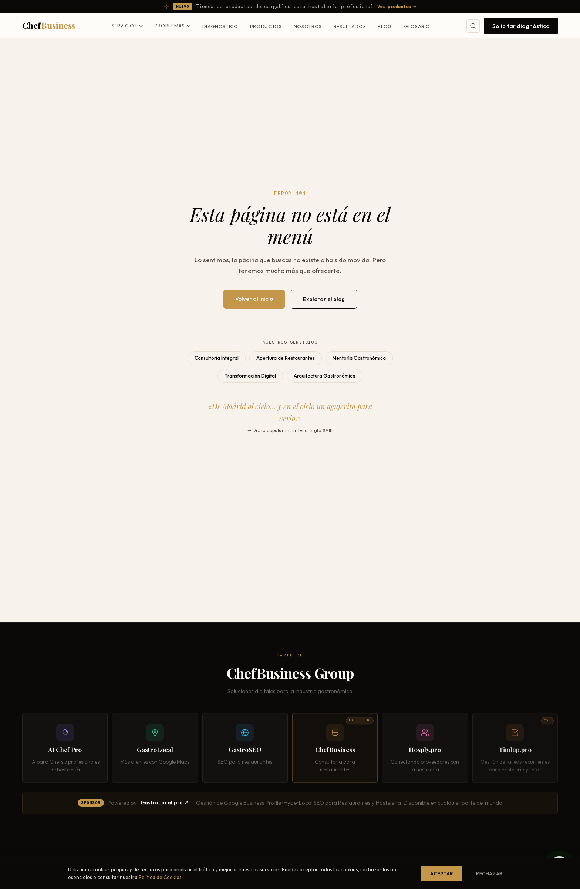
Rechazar (489, 873)
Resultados (350, 26)
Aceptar (441, 873)
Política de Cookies (160, 877)
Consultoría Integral (217, 358)
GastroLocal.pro (164, 804)
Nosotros (308, 26)
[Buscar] (473, 26)
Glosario (417, 26)
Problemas (172, 25)
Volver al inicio (254, 298)
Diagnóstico (220, 26)
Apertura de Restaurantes (285, 358)
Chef (48, 25)
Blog (385, 26)
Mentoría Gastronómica (359, 358)
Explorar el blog (324, 298)
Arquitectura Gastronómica (324, 376)
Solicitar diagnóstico (521, 26)
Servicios (127, 25)
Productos (266, 26)
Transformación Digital (250, 376)
